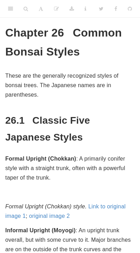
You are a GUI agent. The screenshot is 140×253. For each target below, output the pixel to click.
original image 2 (49, 216)
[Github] (129, 9)
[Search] (25, 9)
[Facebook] (115, 9)
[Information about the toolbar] (85, 9)
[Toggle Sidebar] (10, 9)
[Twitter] (101, 9)
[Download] (71, 9)
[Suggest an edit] (56, 9)
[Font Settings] (40, 9)
